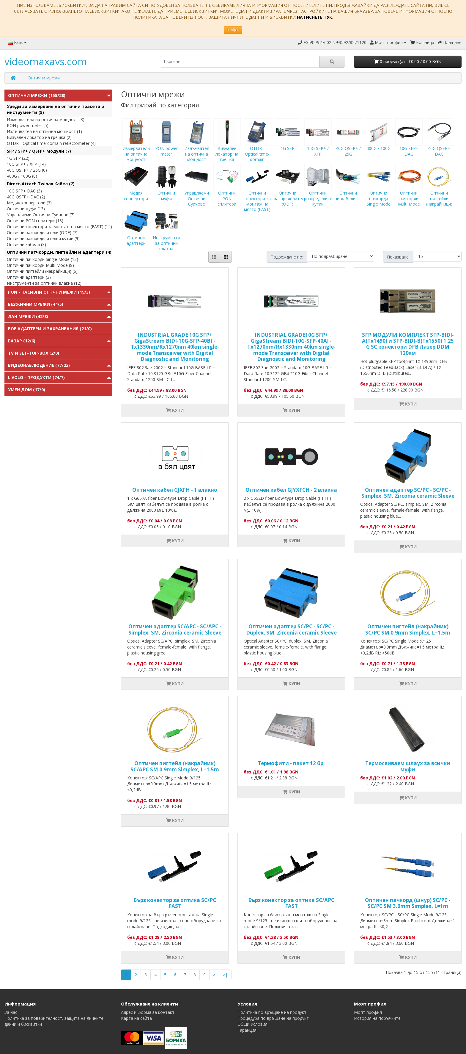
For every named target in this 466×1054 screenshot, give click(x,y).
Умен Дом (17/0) (26, 389)
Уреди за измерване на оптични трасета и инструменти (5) (55, 109)
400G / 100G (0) (22, 176)
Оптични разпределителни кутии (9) (43, 238)
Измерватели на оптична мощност (136, 145)
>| (225, 975)
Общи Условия (252, 1024)
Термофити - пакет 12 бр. (291, 763)
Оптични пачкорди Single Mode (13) (42, 259)
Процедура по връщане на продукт (273, 1018)
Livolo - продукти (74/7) (36, 377)
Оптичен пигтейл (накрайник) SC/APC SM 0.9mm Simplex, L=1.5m (174, 766)
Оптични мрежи (44, 78)
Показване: (398, 257)
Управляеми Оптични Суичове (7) (41, 214)
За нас (10, 1012)
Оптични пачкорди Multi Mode (409, 190)
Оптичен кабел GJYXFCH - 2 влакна (291, 489)
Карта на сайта (136, 1018)
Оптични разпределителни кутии (321, 190)
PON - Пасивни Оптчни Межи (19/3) (49, 292)
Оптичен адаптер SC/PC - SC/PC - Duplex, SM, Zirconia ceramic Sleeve (291, 629)
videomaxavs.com (45, 61)
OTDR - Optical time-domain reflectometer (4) (51, 143)
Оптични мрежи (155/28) (36, 95)
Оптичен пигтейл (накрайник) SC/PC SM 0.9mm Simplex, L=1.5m (407, 629)
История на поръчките (377, 1018)
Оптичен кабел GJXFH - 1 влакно (174, 489)
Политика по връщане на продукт (271, 1012)
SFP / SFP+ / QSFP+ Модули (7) (39, 151)
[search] (239, 62)
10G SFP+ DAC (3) (24, 191)
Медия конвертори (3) (29, 203)
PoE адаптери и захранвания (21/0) (50, 328)
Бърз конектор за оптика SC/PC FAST (174, 903)
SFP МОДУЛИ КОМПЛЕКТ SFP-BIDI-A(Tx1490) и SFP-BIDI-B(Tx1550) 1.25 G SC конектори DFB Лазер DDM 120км (408, 343)
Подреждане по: (286, 257)
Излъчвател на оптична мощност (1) (44, 131)
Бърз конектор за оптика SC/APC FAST (291, 903)
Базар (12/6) (21, 341)
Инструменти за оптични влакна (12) (44, 283)
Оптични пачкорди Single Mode (378, 190)
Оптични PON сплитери (227, 190)
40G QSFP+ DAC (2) (26, 197)
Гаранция (246, 1030)
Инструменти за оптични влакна (166, 234)
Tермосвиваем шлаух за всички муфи (407, 766)
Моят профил (368, 1012)
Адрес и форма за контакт (147, 1012)
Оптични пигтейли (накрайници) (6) (42, 271)
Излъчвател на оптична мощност (196, 145)
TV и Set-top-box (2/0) (33, 353)
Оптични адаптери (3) (29, 277)
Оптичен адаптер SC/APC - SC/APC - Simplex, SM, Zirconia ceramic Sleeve (174, 629)
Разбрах (233, 30)
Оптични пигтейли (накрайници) (439, 190)
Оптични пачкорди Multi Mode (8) (40, 265)
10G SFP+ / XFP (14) (26, 164)
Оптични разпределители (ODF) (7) (42, 232)
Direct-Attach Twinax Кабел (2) (41, 184)
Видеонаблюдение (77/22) (39, 365)
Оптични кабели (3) (26, 244)
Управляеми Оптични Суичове (196, 190)
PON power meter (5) (27, 125)
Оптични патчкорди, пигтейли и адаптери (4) (59, 252)
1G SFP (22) (18, 158)
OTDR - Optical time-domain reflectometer (257, 148)
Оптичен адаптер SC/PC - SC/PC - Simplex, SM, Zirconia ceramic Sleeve (407, 492)
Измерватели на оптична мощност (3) (45, 119)
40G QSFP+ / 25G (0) (27, 170)
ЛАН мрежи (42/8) (28, 316)
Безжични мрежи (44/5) (35, 304)
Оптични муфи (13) (26, 209)
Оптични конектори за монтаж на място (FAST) (257, 192)
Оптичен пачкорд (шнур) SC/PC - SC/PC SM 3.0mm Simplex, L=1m (408, 903)
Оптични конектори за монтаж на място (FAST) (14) (59, 226)
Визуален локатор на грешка (227, 145)
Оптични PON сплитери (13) (35, 220)
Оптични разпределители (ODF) (290, 190)
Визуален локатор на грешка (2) (39, 137)
